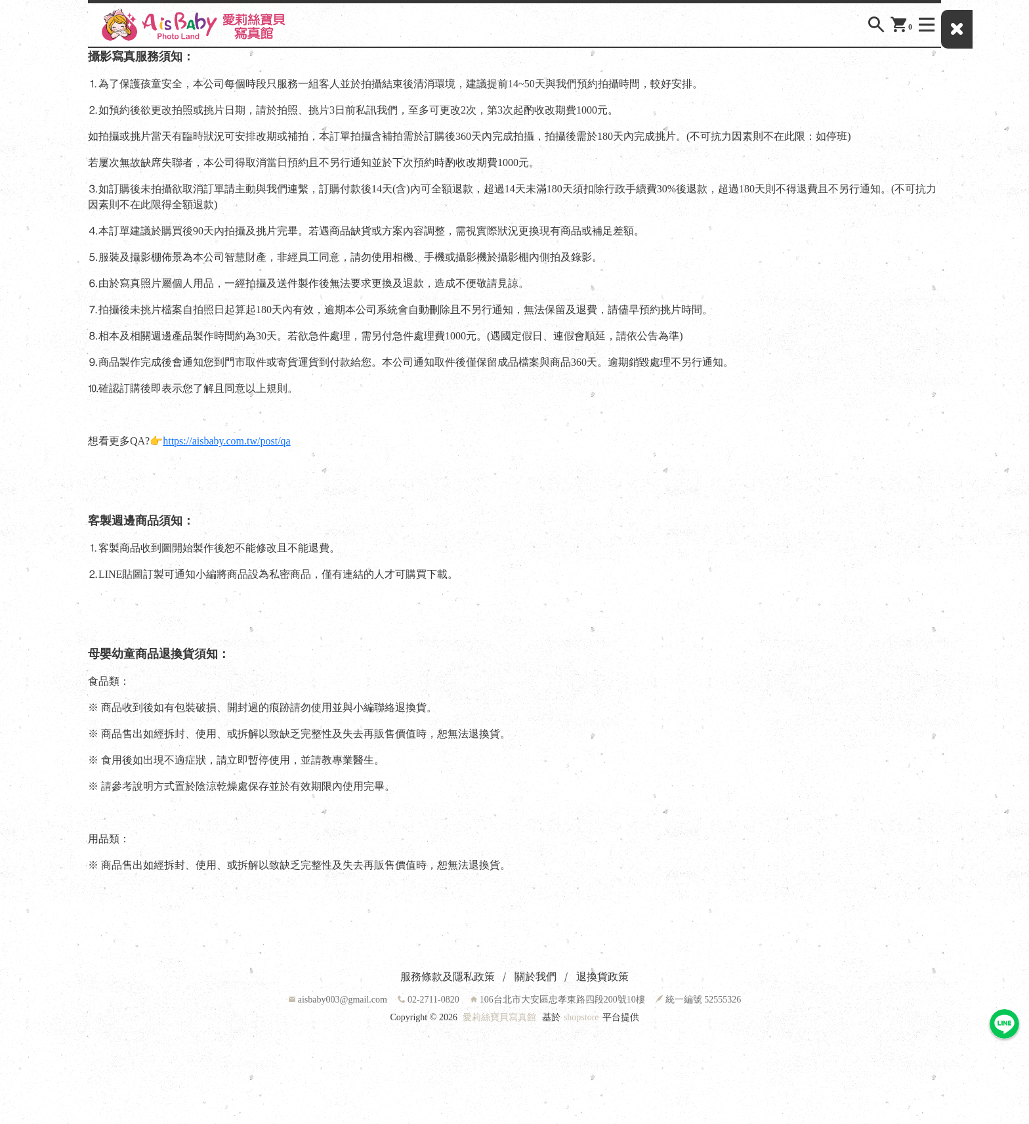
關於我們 (535, 976)
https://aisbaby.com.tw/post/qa (227, 440)
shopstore (581, 1017)
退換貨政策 (602, 976)
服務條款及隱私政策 (447, 976)
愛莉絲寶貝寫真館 (499, 1017)
